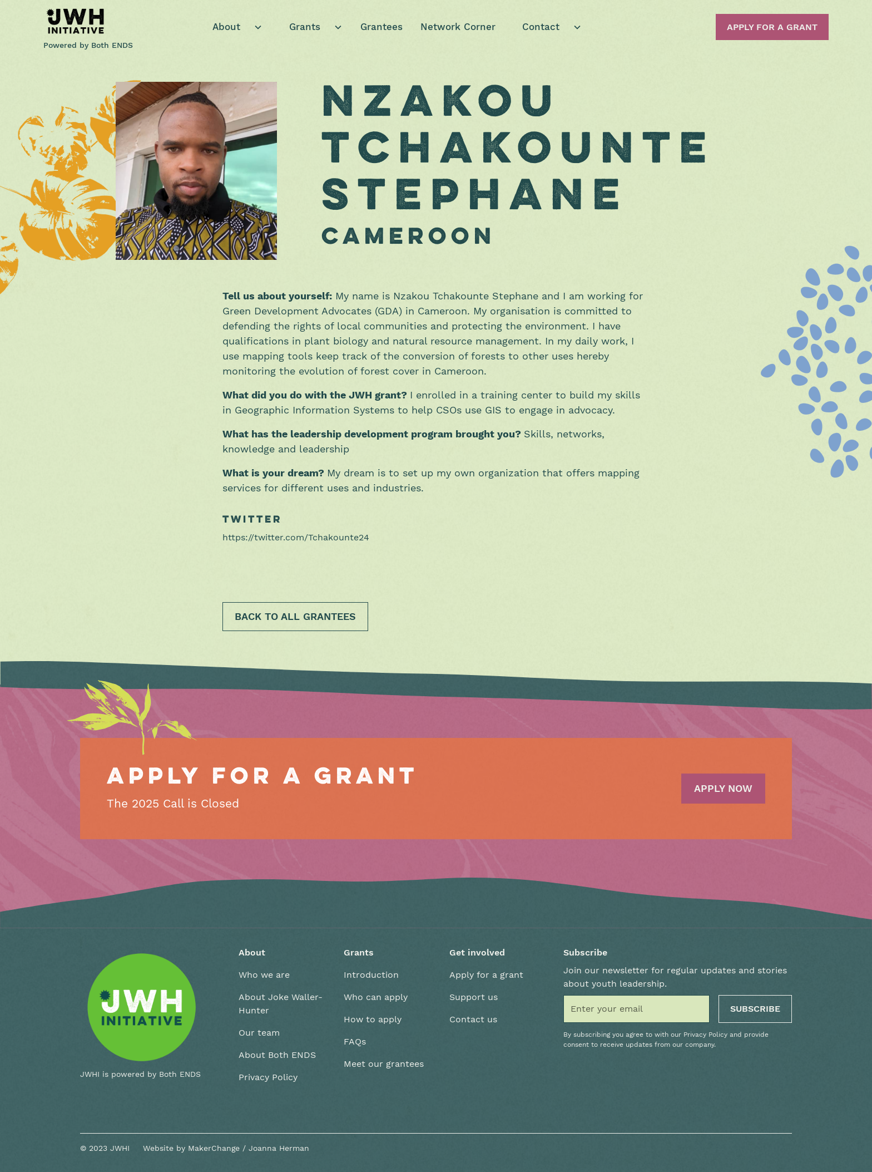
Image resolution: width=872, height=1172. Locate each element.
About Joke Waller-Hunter (281, 1004)
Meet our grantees (384, 1063)
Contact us (473, 1019)
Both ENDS (112, 45)
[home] (75, 21)
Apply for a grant (486, 974)
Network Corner (458, 26)
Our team (259, 1032)
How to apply (373, 1019)
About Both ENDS (277, 1055)
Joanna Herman (279, 1148)
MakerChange (214, 1148)
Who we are (264, 974)
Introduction (371, 974)
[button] (233, 27)
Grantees (381, 26)
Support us (473, 997)
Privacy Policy (268, 1077)
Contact (540, 26)
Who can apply (376, 997)
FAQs (355, 1041)
